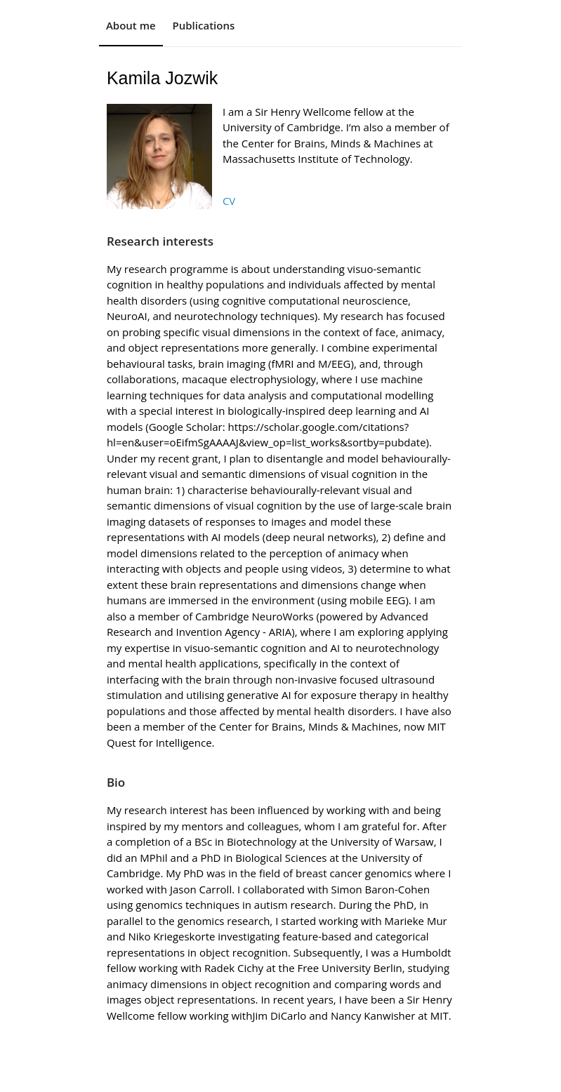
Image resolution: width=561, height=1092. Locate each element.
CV (229, 201)
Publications (204, 25)
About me (131, 25)
